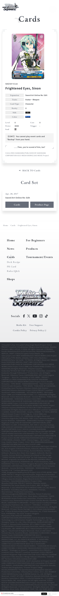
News (10, 248)
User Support (36, 325)
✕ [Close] (57, 593)
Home (5, 225)
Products (32, 248)
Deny (50, 593)
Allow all (44, 593)
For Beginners (35, 240)
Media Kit (21, 325)
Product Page (42, 204)
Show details (54, 593)
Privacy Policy (21, 594)
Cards (17, 204)
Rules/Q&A (13, 271)
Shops (11, 279)
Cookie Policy (20, 330)
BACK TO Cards (31, 170)
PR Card (11, 266)
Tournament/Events (39, 257)
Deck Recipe (13, 262)
